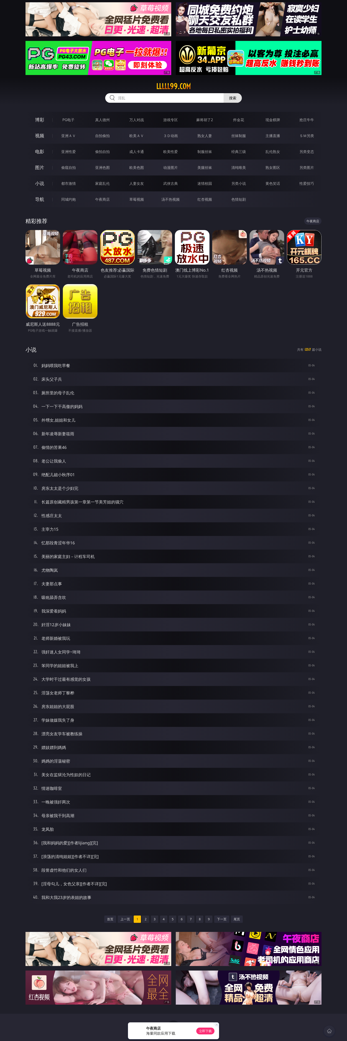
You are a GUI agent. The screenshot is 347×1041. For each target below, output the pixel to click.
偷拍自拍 (102, 151)
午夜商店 (102, 199)
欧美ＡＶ (136, 135)
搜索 (232, 97)
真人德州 (102, 119)
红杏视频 (204, 199)
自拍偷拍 (102, 135)
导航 (39, 199)
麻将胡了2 (204, 119)
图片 (39, 167)
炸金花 (238, 119)
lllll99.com (173, 86)
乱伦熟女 (272, 151)
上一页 (125, 919)
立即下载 (205, 1031)
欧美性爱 (170, 151)
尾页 (237, 919)
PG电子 (68, 119)
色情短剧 (238, 199)
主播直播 (272, 135)
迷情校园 (204, 183)
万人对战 (136, 119)
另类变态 (306, 151)
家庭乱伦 (102, 183)
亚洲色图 (102, 167)
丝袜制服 (238, 135)
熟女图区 (272, 167)
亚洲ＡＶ (68, 135)
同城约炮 (68, 199)
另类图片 (306, 167)
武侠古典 (170, 183)
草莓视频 (136, 199)
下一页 (222, 919)
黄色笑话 (272, 183)
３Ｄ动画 (170, 135)
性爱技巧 (306, 183)
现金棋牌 (272, 119)
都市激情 (68, 183)
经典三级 (238, 151)
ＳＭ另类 (306, 135)
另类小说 (238, 183)
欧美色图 (136, 167)
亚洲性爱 (68, 151)
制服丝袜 (204, 151)
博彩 (39, 120)
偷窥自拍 (68, 167)
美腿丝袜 (204, 167)
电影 (39, 151)
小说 (39, 183)
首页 (110, 919)
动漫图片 (170, 167)
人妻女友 (136, 183)
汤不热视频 (170, 199)
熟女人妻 (204, 135)
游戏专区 (170, 119)
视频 (39, 136)
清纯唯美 (238, 167)
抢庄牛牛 (306, 119)
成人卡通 (136, 151)
